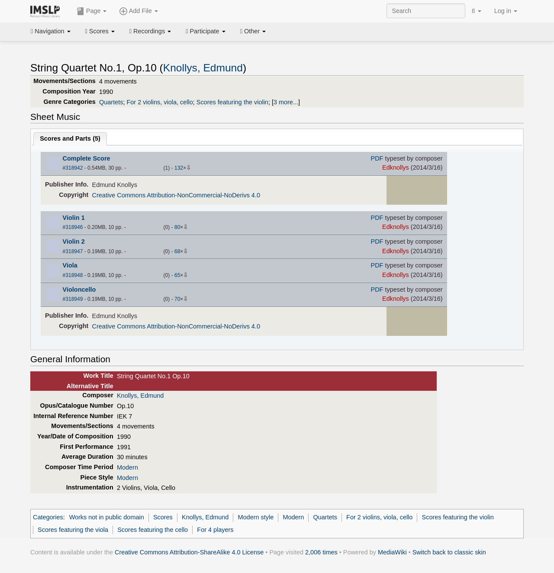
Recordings (150, 31)
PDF (377, 158)
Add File (138, 11)
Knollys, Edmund (203, 68)
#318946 (73, 227)
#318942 (73, 168)
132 (178, 168)
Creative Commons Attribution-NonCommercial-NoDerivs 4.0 (176, 195)
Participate (205, 31)
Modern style (256, 517)
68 (177, 251)
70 (177, 299)
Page (92, 11)
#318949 (73, 299)
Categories (48, 517)
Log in (505, 10)
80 (177, 227)
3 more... (286, 102)
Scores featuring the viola (73, 529)
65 (177, 275)
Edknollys (395, 167)
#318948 (73, 275)
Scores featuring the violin (232, 102)
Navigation (51, 31)
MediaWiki (392, 552)
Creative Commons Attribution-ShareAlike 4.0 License (189, 552)
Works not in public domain (106, 517)
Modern (127, 467)
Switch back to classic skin (449, 552)
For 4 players (215, 529)
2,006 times (321, 552)
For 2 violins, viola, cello (159, 102)
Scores (100, 31)
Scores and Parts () (70, 138)
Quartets (111, 102)
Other (253, 31)
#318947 (73, 251)
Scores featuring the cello (152, 529)
